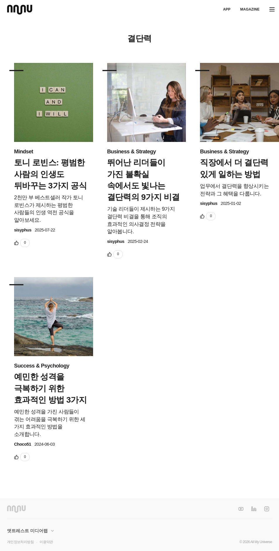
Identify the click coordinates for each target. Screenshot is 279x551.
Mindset (23, 151)
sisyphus (22, 230)
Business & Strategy (131, 151)
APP (226, 9)
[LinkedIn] (254, 509)
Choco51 (22, 444)
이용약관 (46, 542)
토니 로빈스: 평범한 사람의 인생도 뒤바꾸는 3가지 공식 (50, 174)
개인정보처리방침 (20, 542)
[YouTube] (241, 509)
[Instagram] (266, 509)
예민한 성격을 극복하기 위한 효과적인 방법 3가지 (50, 388)
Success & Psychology (41, 366)
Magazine (249, 9)
